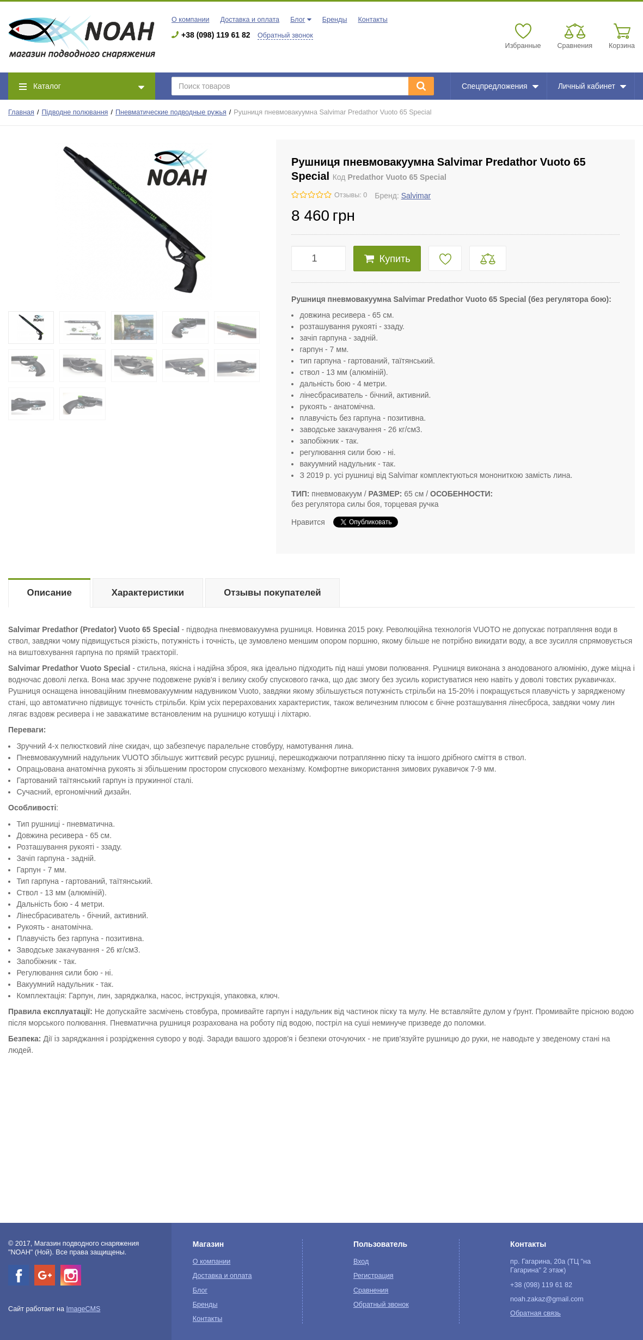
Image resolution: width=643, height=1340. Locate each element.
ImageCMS (83, 1309)
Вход (361, 1261)
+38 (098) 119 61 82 (215, 35)
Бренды (334, 19)
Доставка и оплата (249, 19)
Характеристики (148, 592)
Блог (297, 19)
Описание (49, 592)
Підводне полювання (75, 112)
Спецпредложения (500, 86)
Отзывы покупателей (272, 592)
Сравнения (371, 1290)
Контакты (372, 19)
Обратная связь (535, 1313)
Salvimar (416, 195)
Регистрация (373, 1276)
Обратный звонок (285, 35)
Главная (21, 112)
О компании (190, 19)
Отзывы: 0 (350, 195)
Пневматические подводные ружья (170, 112)
